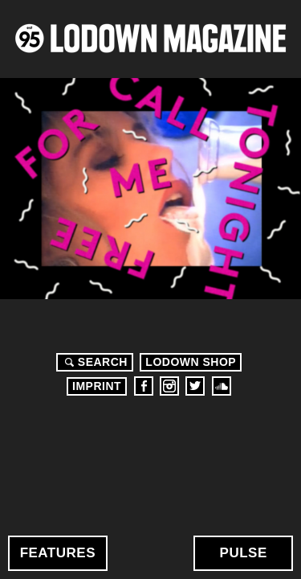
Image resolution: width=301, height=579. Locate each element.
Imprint (96, 386)
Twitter (195, 386)
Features (58, 553)
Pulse (243, 553)
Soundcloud (221, 386)
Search (94, 362)
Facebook (143, 386)
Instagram (169, 386)
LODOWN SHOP (190, 361)
